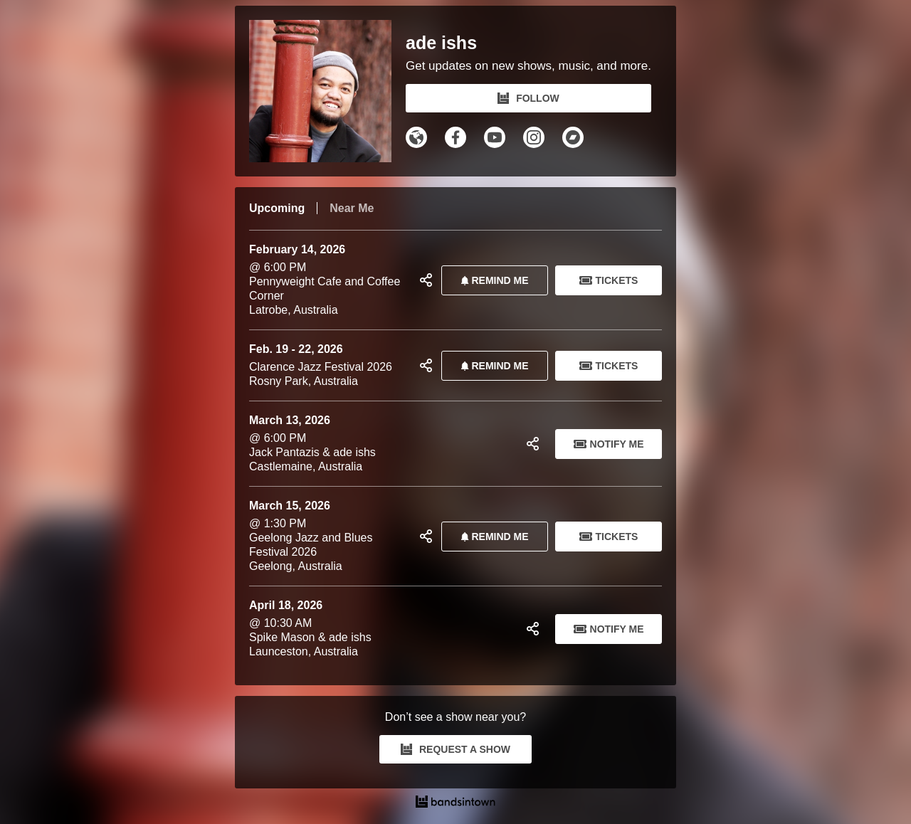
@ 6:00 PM (329, 280)
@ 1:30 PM (329, 536)
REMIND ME (492, 280)
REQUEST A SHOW (455, 749)
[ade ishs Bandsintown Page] (327, 91)
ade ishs (441, 43)
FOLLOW (528, 98)
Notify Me (609, 444)
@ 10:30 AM (382, 628)
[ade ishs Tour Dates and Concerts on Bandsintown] (455, 803)
